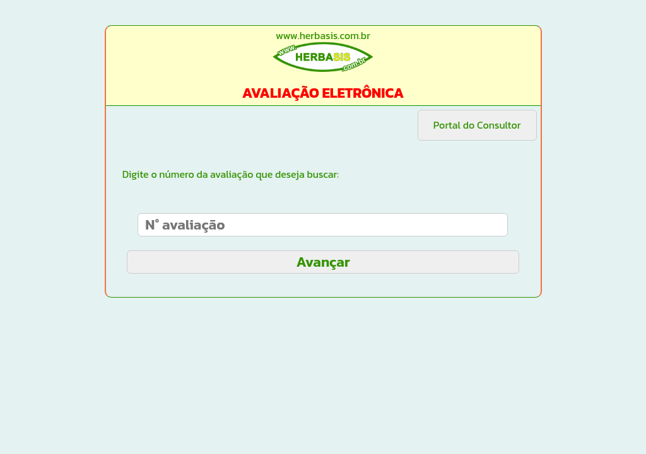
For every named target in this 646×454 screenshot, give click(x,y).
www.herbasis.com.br (323, 35)
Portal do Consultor (477, 124)
